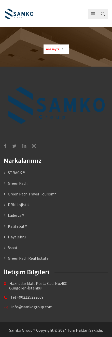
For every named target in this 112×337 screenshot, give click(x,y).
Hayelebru (17, 236)
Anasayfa (53, 49)
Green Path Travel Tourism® (32, 193)
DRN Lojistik (19, 204)
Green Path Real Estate (28, 258)
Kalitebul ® (17, 226)
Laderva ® (16, 215)
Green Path (17, 183)
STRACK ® (16, 172)
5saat (13, 247)
